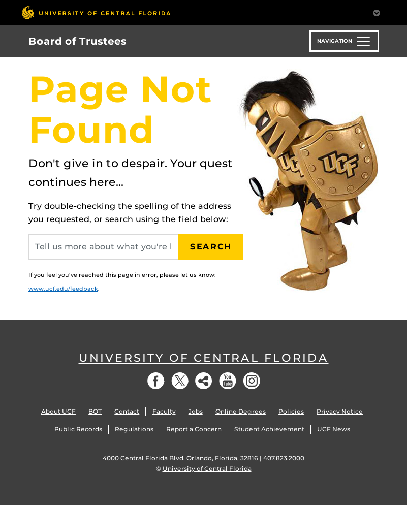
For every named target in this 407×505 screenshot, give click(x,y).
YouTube (227, 380)
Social (203, 380)
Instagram (251, 380)
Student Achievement (269, 429)
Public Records (78, 429)
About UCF (58, 411)
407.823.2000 (283, 458)
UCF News (333, 429)
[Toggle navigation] (344, 41)
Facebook (156, 380)
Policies (291, 411)
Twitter (180, 380)
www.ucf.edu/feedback (63, 288)
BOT (95, 411)
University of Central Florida (204, 358)
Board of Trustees (77, 41)
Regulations (134, 429)
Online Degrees (240, 411)
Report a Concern (194, 429)
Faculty (164, 411)
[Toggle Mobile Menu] (376, 12)
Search (211, 246)
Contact (126, 411)
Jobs (196, 411)
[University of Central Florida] (96, 12)
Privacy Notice (340, 411)
